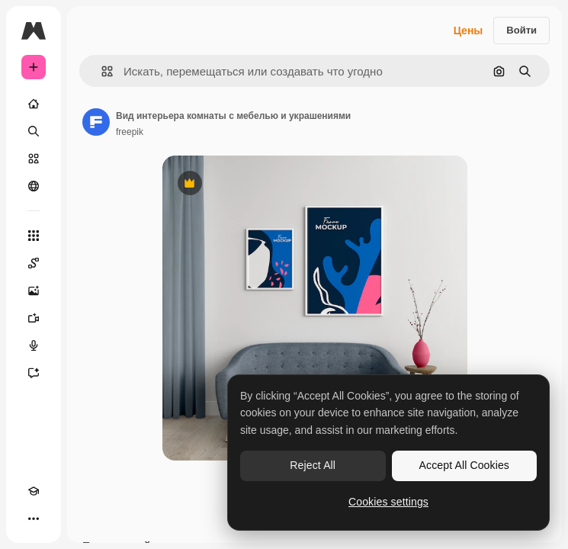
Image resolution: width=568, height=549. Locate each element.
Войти (521, 30)
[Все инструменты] (33, 235)
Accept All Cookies (464, 465)
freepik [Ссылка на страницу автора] (129, 132)
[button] (101, 71)
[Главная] (33, 104)
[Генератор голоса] (33, 345)
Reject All (312, 465)
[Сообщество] (33, 186)
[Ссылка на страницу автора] (96, 122)
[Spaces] (33, 263)
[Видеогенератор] (33, 318)
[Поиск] (33, 131)
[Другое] (33, 518)
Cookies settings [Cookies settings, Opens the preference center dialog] (388, 502)
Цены (468, 30)
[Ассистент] (33, 373)
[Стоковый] (33, 158)
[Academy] (33, 491)
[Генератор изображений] (33, 290)
